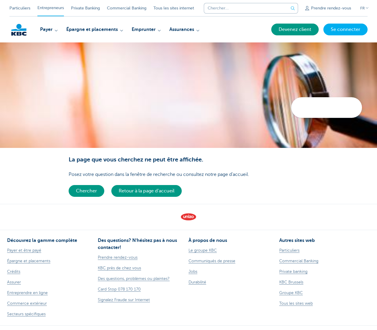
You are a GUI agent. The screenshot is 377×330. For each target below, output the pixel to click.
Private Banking (85, 8)
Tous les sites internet (173, 8)
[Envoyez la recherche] (292, 8)
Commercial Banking (126, 8)
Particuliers (19, 8)
